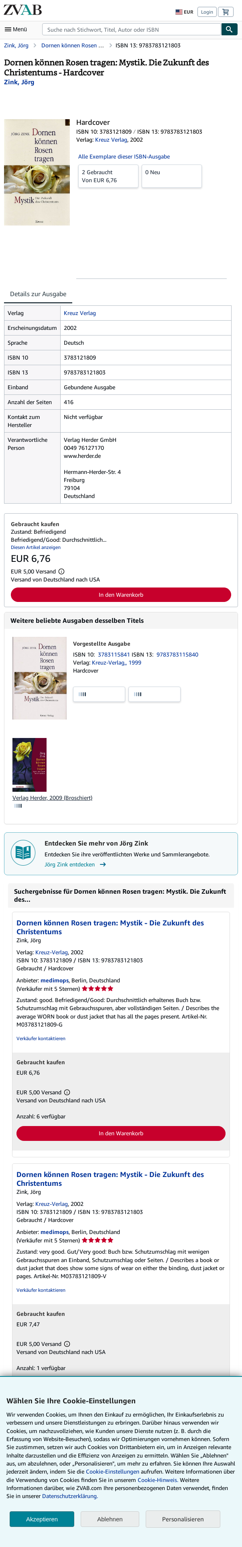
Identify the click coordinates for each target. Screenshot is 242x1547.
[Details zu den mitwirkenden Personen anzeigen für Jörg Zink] (19, 82)
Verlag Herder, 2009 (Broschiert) (52, 797)
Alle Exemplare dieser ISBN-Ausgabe (124, 156)
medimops (55, 980)
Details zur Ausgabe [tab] (38, 294)
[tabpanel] (118, 404)
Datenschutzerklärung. (70, 1495)
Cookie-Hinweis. (158, 1479)
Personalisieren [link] (183, 1519)
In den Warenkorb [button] (121, 594)
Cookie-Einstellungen (112, 1471)
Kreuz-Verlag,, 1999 (116, 662)
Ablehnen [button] (109, 1519)
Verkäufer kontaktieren (40, 1038)
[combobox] (131, 29)
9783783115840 (177, 654)
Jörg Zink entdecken (76, 864)
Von (108, 175)
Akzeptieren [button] (42, 1519)
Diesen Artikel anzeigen (36, 547)
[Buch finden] (230, 29)
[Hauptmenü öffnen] (17, 29)
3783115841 (115, 654)
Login (207, 12)
